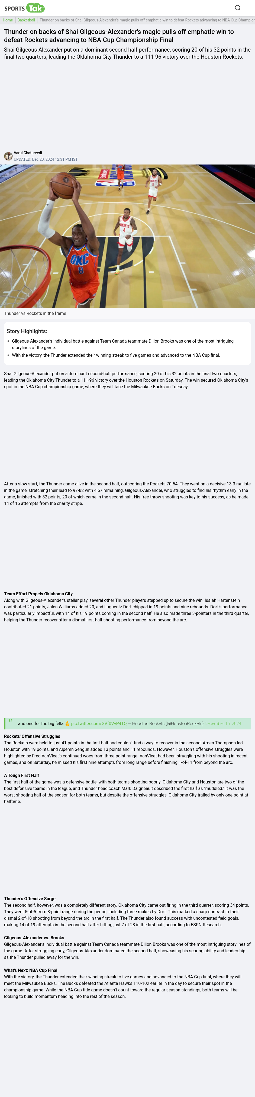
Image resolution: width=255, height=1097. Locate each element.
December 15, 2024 (223, 723)
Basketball (26, 20)
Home (8, 20)
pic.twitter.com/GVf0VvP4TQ (99, 723)
